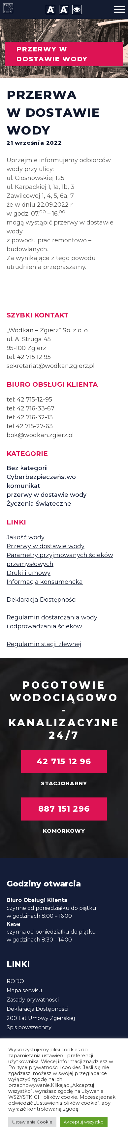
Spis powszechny (29, 1027)
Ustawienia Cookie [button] (32, 1121)
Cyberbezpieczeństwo (41, 477)
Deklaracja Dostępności (42, 599)
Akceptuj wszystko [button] (84, 1121)
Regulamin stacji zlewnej (44, 644)
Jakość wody (26, 537)
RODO (15, 981)
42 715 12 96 (64, 761)
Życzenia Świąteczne (39, 503)
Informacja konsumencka (45, 581)
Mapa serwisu (24, 990)
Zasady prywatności (33, 1000)
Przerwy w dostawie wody (45, 546)
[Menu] (119, 9)
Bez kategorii (27, 468)
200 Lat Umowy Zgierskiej (41, 1018)
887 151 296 (64, 809)
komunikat (23, 486)
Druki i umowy (28, 573)
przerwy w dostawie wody (46, 494)
